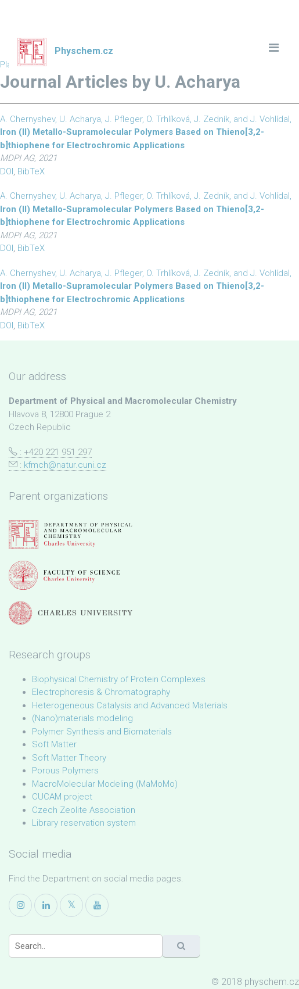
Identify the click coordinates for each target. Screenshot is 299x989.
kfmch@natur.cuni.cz (65, 465)
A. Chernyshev (27, 119)
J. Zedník (211, 119)
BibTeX (31, 171)
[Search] (86, 946)
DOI (6, 171)
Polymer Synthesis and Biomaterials (102, 731)
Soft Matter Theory (69, 757)
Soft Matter (54, 744)
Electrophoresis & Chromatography (101, 692)
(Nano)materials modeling (82, 718)
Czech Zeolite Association (83, 810)
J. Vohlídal (270, 119)
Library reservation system (84, 823)
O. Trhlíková (168, 119)
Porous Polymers (65, 770)
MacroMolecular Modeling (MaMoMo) (105, 784)
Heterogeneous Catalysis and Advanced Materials (130, 705)
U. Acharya (80, 119)
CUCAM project (62, 796)
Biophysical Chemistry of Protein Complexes (119, 679)
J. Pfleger (123, 119)
